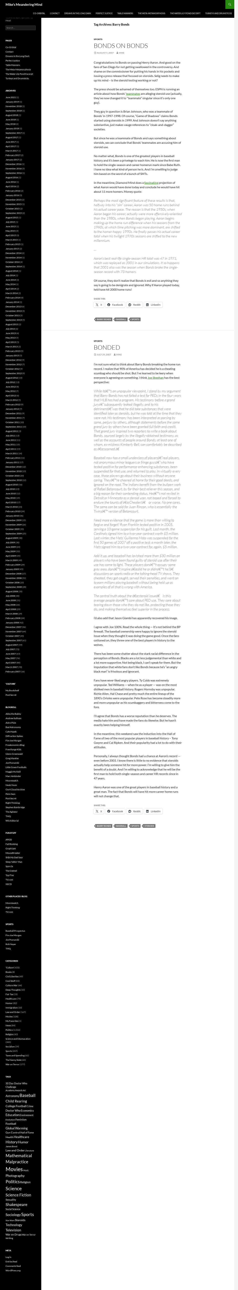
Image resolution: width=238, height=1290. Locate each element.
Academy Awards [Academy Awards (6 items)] (14, 1090)
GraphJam (11, 848)
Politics (9, 1029)
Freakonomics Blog (15, 745)
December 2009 (13, 520)
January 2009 (12, 569)
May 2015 (10, 230)
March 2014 (12, 293)
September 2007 (14, 640)
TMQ (8, 816)
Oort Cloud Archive (15, 789)
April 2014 (11, 288)
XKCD (9, 884)
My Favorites (12, 1021)
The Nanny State (13, 1060)
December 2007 (13, 627)
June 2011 (11, 440)
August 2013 (12, 324)
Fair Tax (9, 994)
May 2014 (10, 284)
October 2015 (13, 208)
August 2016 (12, 177)
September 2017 (14, 133)
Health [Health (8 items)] (9, 1137)
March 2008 (12, 613)
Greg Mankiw (12, 758)
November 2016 (14, 168)
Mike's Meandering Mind (24, 4)
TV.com (9, 879)
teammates (133, 93)
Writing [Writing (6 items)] (9, 1238)
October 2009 (13, 529)
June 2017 (11, 141)
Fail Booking (12, 844)
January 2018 (12, 128)
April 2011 (11, 449)
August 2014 (12, 270)
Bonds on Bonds (121, 45)
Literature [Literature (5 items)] (29, 1150)
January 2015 (12, 248)
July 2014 (10, 275)
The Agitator (12, 811)
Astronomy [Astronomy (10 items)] (12, 1095)
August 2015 (12, 217)
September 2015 (14, 213)
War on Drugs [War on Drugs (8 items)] (14, 1234)
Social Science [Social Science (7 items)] (13, 1209)
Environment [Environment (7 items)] (26, 1115)
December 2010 (13, 466)
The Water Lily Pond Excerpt (185, 13)
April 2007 (11, 662)
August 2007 (12, 644)
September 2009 (14, 533)
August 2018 (12, 115)
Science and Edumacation (18, 1038)
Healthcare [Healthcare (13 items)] (21, 1137)
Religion (10, 1034)
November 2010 (14, 471)
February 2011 (13, 457)
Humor (9, 1003)
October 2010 (13, 475)
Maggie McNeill (13, 771)
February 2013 (13, 351)
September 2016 (14, 173)
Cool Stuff (10, 981)
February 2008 (13, 618)
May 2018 (10, 124)
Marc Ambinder (13, 776)
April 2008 (11, 609)
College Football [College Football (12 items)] (16, 1106)
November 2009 (14, 524)
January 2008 (12, 622)
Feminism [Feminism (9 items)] (21, 1119)
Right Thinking (13, 802)
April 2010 (11, 502)
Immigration (12, 1007)
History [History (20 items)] (12, 1142)
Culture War (11, 985)
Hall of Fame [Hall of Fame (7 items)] (27, 1132)
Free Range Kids (13, 749)
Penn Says (10, 794)
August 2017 (12, 137)
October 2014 (13, 262)
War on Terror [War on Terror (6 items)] (29, 1234)
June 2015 (11, 226)
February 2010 (13, 511)
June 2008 (11, 600)
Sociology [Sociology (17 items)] (13, 1214)
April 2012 (11, 395)
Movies (9, 1016)
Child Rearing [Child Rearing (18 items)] (16, 1101)
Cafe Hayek (11, 731)
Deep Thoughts (13, 989)
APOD (9, 839)
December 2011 (13, 413)
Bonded (107, 347)
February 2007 (13, 671)
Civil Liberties (12, 976)
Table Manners (125, 13)
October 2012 (13, 368)
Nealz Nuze (11, 785)
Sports (98, 39)
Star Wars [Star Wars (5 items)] (10, 1220)
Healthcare (11, 998)
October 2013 (13, 315)
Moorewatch (12, 780)
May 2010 (10, 498)
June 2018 (11, 119)
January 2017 (12, 159)
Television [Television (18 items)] (13, 1230)
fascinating (151, 182)
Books (9, 972)
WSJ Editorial (12, 820)
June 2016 (11, 181)
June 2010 (11, 493)
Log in (8, 1257)
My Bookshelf (12, 690)
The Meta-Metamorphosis (151, 13)
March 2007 (12, 667)
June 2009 (11, 546)
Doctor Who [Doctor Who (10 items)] (13, 1110)
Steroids (149, 826)
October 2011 (13, 422)
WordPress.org (13, 1270)
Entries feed (11, 1261)
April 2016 (11, 186)
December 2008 (13, 573)
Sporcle (9, 866)
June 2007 (11, 653)
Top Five (10, 875)
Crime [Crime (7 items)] (30, 1106)
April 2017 (11, 146)
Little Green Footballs (16, 767)
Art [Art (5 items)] (24, 1090)
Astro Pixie (11, 722)
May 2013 (10, 337)
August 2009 (12, 538)
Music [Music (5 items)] (26, 1170)
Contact (55, 13)
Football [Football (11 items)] (11, 1123)
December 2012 (13, 360)
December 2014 (13, 253)
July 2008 (10, 595)
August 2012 (12, 377)
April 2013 (11, 342)
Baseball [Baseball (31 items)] (28, 1095)
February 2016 (13, 190)
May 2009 (10, 551)
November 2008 (14, 578)
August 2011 (12, 431)
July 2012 (10, 382)
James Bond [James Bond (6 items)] (11, 1146)
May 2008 (10, 604)
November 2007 (14, 631)
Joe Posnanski (12, 762)
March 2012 (12, 400)
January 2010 (12, 515)
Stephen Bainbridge (15, 807)
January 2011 (12, 462)
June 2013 (11, 333)
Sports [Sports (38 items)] (27, 1214)
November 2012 (14, 364)
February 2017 (13, 155)
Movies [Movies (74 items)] (14, 1169)
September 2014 (14, 266)
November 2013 (14, 311)
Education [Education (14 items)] (12, 1115)
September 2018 (14, 110)
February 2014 (13, 297)
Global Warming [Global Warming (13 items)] (17, 1128)
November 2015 (14, 204)
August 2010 (12, 484)
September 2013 (14, 319)
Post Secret (11, 695)
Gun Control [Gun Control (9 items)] (13, 1132)
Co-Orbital (39, 13)
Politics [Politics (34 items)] (13, 1181)
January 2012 (12, 408)
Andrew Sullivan (13, 718)
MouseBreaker (13, 853)
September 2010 (14, 480)
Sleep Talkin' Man (14, 861)
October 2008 (13, 582)
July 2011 (10, 435)
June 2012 (11, 386)
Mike (121, 52)
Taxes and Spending (15, 1055)
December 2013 (13, 306)
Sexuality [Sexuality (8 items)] (11, 1199)
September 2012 (14, 373)
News (8, 1025)
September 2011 (14, 426)
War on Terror (12, 1064)
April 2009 (11, 555)
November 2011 (14, 417)
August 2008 (12, 591)
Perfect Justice (104, 13)
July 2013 (10, 328)
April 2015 (11, 235)
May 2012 (10, 391)
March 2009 (12, 560)
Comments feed (13, 1266)
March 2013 (12, 346)
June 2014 (11, 279)
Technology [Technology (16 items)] (14, 1225)
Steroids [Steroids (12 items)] (20, 1220)
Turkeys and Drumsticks (218, 13)
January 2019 (12, 101)
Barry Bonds (104, 319)
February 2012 (13, 404)
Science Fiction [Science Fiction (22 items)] (18, 1195)
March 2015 (12, 239)
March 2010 (12, 506)
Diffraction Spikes (14, 736)
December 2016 (13, 164)
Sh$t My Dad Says (14, 857)
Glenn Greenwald (14, 753)
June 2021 (11, 97)
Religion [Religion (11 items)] (25, 1182)
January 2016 (12, 195)
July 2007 (10, 649)
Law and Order (13, 1012)
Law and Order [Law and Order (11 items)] (15, 1150)
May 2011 (10, 444)
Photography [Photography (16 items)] (15, 1176)
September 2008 (14, 587)
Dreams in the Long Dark (77, 13)
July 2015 (10, 222)
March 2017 (12, 150)
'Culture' (10, 967)
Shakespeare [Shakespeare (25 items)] (16, 1204)
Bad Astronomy (13, 727)
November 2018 (14, 106)
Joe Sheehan (156, 377)
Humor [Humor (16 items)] (23, 1142)
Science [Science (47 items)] (14, 1188)
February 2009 (13, 564)
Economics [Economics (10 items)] (27, 1110)
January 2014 (12, 302)
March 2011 (12, 453)
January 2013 (12, 355)
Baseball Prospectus (15, 930)
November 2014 (14, 257)
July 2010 (10, 489)
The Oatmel (11, 870)
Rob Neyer (11, 944)
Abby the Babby (13, 713)
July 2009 (10, 542)
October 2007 (13, 636)
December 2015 (13, 199)
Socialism (10, 1046)
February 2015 (13, 244)
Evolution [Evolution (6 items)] (10, 1119)
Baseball (121, 319)
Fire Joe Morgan (13, 740)
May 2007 (10, 658)
